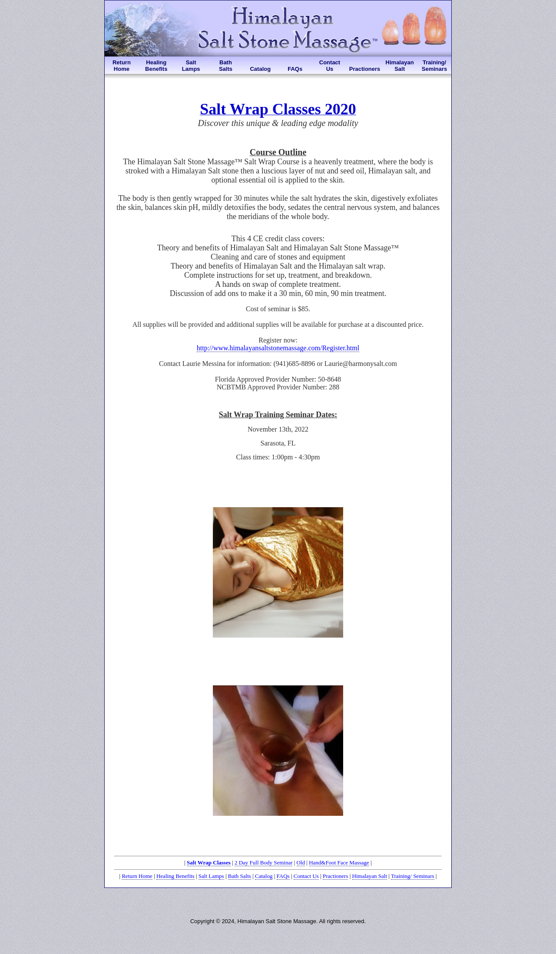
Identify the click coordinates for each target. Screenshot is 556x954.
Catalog (263, 876)
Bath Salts (239, 876)
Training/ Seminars (412, 876)
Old (301, 862)
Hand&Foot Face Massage (339, 862)
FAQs (283, 876)
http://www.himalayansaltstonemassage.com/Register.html (278, 348)
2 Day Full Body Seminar (264, 862)
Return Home (137, 876)
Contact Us (306, 876)
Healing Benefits (175, 876)
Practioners (335, 876)
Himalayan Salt (369, 876)
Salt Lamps (211, 876)
